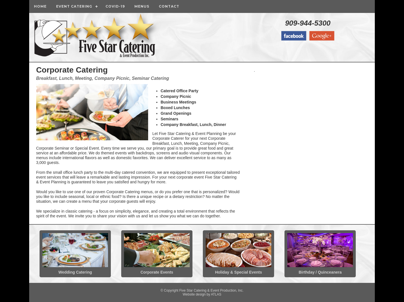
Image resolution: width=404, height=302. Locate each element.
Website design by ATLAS (202, 294)
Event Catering (74, 6)
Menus (141, 6)
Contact (169, 6)
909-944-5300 (307, 23)
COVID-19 (115, 6)
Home (40, 6)
